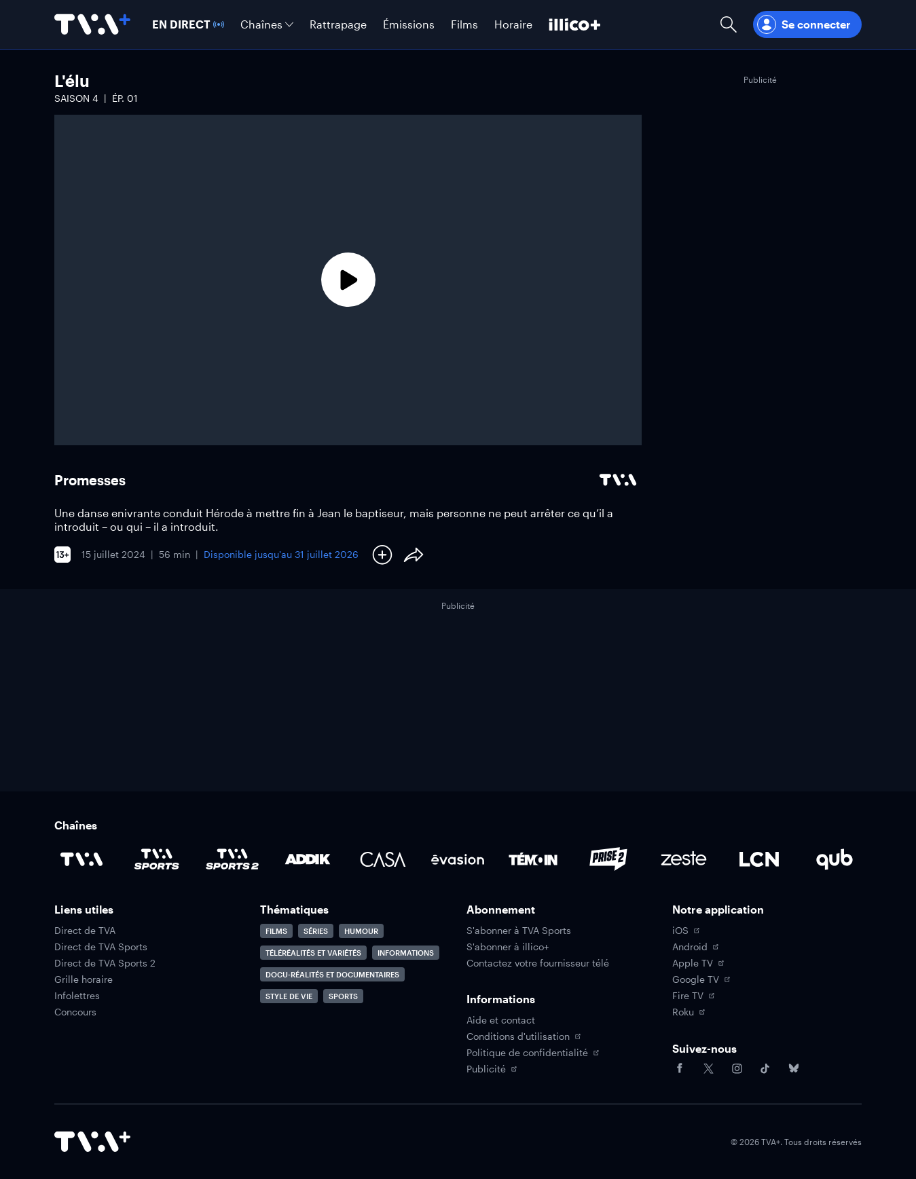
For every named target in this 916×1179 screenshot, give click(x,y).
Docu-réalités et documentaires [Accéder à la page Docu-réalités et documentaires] (332, 974)
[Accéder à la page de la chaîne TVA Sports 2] (232, 859)
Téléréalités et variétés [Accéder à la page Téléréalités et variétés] (313, 952)
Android (695, 946)
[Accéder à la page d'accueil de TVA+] (92, 1141)
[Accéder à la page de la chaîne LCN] (759, 859)
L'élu (72, 80)
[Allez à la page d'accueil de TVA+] (92, 24)
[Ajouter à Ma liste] (382, 554)
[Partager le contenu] (413, 554)
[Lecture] (348, 280)
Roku (688, 1012)
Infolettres (77, 995)
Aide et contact (500, 1020)
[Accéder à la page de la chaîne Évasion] (457, 859)
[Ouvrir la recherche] (728, 24)
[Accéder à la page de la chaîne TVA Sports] (157, 859)
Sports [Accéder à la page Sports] (343, 996)
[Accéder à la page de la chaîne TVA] (81, 859)
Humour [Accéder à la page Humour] (361, 931)
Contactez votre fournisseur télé (537, 963)
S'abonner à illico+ (507, 946)
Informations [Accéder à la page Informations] (406, 952)
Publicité (491, 1069)
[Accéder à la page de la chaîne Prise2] (608, 859)
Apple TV (698, 963)
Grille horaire (83, 979)
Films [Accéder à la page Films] (276, 931)
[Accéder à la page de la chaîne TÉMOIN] (533, 859)
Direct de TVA (84, 930)
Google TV (701, 979)
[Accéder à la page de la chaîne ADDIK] (307, 859)
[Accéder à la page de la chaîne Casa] (383, 859)
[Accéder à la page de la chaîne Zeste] (684, 859)
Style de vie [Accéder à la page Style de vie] (288, 996)
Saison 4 (76, 98)
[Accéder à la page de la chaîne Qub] (834, 859)
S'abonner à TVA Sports (518, 930)
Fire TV (693, 995)
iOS (685, 930)
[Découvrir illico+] (575, 24)
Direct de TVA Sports (100, 946)
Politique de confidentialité (532, 1052)
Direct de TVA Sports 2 (104, 963)
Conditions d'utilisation (523, 1036)
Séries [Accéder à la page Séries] (316, 931)
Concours (75, 1012)
